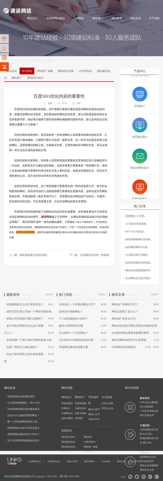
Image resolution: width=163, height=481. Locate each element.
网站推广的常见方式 (122, 318)
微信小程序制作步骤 (70, 325)
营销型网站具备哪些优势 (19, 396)
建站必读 (11, 71)
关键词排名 (80, 408)
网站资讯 (135, 18)
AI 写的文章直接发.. (136, 223)
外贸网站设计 (56, 461)
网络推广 (38, 3)
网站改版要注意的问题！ (34, 255)
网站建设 (7, 3)
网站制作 (17, 3)
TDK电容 (107, 461)
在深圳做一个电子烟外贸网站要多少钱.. (28, 340)
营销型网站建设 (55, 18)
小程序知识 (85, 71)
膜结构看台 (91, 461)
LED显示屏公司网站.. (137, 255)
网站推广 (17, 77)
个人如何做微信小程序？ (72, 318)
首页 (16, 18)
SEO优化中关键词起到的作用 (75, 340)
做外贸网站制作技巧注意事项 (127, 340)
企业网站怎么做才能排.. (138, 278)
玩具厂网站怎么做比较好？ (21, 347)
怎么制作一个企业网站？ (72, 332)
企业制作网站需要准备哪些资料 (129, 332)
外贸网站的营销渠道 (122, 347)
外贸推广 (79, 418)
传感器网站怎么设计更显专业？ (24, 304)
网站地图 (156, 3)
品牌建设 (78, 18)
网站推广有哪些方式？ (123, 304)
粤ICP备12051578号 (69, 476)
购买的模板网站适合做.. (138, 239)
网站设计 (27, 3)
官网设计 (66, 408)
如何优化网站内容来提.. (138, 262)
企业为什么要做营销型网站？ (22, 415)
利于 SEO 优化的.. (135, 231)
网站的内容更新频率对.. (138, 270)
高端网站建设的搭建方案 (72, 347)
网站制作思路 (66, 71)
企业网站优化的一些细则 (94, 255)
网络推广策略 (45, 71)
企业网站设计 (36, 461)
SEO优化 (25, 60)
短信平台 (136, 461)
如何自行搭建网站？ (70, 311)
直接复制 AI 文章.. (135, 216)
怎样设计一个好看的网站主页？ (76, 304)
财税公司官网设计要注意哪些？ (24, 318)
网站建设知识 (68, 442)
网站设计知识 (35, 77)
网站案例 (116, 18)
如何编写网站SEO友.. (137, 247)
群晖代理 (123, 461)
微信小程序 (74, 461)
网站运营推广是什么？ (123, 311)
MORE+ (50, 294)
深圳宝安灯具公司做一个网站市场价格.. (28, 311)
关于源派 (154, 18)
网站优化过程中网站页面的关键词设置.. (133, 325)
